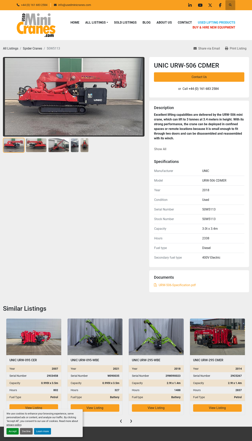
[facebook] (220, 5)
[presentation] (121, 421)
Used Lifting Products (216, 22)
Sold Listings (125, 22)
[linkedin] (190, 5)
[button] (96, 22)
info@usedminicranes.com (74, 4)
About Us (164, 22)
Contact (185, 22)
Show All (160, 149)
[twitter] (210, 5)
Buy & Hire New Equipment (214, 27)
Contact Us (199, 77)
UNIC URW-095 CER (23, 360)
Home (74, 22)
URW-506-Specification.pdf (175, 285)
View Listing (33, 408)
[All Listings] (10, 48)
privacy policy (13, 424)
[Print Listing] (235, 48)
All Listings (95, 22)
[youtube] (200, 5)
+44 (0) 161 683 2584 (34, 4)
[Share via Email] (206, 48)
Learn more (42, 431)
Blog (147, 22)
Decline (26, 431)
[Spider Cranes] (32, 48)
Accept (13, 431)
